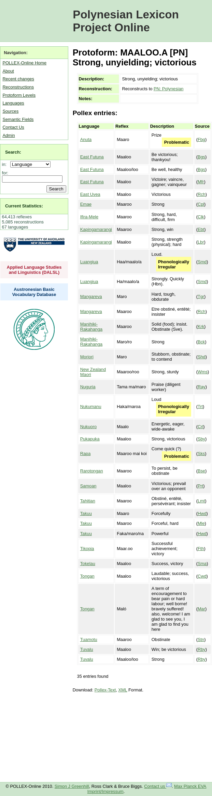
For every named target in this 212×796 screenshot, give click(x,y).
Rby (202, 649)
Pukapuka (90, 438)
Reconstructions (18, 87)
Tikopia (87, 548)
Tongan (87, 576)
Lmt (201, 500)
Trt (200, 406)
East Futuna (92, 156)
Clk (201, 216)
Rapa (85, 453)
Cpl (201, 204)
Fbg (201, 139)
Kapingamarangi (96, 229)
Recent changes (18, 78)
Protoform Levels (19, 95)
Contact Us (13, 127)
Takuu (86, 513)
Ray (202, 386)
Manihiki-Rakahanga (91, 327)
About (8, 71)
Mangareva (91, 296)
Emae (85, 204)
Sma (202, 563)
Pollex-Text (105, 689)
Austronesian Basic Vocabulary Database (34, 292)
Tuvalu (86, 649)
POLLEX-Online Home (24, 62)
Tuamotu (88, 639)
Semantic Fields (17, 119)
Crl (200, 426)
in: (5, 164)
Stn (201, 639)
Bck (201, 341)
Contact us (158, 786)
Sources (10, 111)
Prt (200, 485)
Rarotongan (91, 470)
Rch (202, 194)
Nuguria (88, 386)
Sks (201, 453)
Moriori (87, 356)
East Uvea (90, 194)
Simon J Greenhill (72, 786)
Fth (201, 548)
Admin (8, 135)
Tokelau (87, 563)
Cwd (202, 576)
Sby (201, 438)
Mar (201, 608)
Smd (202, 261)
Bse (201, 470)
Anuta (85, 139)
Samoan (88, 485)
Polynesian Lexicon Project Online (126, 21)
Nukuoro (88, 426)
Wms (203, 371)
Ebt (201, 229)
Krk (201, 326)
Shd (202, 356)
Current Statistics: (24, 205)
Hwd (202, 513)
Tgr (201, 296)
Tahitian (87, 500)
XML (122, 689)
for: (5, 172)
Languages (13, 103)
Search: (13, 152)
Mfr (201, 181)
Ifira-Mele (89, 216)
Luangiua (89, 261)
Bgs (201, 156)
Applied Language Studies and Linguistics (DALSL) (34, 270)
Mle (201, 523)
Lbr (201, 242)
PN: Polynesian (169, 88)
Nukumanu (90, 406)
